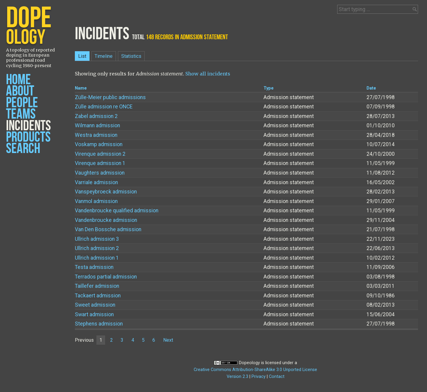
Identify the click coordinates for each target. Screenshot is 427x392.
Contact (276, 376)
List (82, 56)
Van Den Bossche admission (108, 229)
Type (269, 88)
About (20, 91)
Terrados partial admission (106, 277)
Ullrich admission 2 (97, 248)
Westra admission (96, 135)
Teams (21, 114)
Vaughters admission (100, 173)
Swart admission (94, 314)
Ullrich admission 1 (97, 258)
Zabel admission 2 (96, 116)
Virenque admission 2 (100, 154)
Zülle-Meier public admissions (110, 97)
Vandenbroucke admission (106, 220)
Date (371, 88)
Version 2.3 (237, 376)
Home (18, 79)
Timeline (104, 56)
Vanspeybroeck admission (106, 192)
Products (28, 137)
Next (168, 340)
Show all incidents (207, 74)
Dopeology (249, 362)
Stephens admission (99, 324)
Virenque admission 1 (100, 163)
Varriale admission (96, 182)
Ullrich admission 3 (97, 239)
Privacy (259, 376)
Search (23, 148)
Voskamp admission (98, 144)
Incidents (28, 125)
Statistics (131, 56)
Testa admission (94, 267)
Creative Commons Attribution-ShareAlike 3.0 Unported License (255, 369)
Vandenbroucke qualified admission (116, 211)
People (22, 102)
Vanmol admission (96, 201)
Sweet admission (95, 305)
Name (81, 88)
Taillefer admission (97, 286)
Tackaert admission (98, 296)
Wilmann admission (97, 125)
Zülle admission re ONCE (103, 107)
